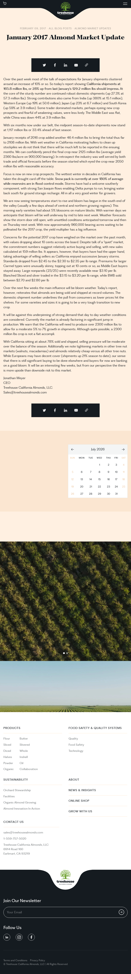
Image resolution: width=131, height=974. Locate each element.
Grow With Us (80, 811)
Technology (76, 751)
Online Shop (79, 801)
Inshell (24, 757)
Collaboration (29, 769)
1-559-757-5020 (14, 838)
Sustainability (15, 779)
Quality (73, 738)
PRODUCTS (11, 728)
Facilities (9, 796)
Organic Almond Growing (19, 802)
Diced (7, 751)
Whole (24, 751)
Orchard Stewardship (17, 790)
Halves (7, 757)
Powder (8, 763)
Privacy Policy (37, 960)
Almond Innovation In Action (21, 808)
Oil (21, 763)
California (23, 964)
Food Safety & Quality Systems (95, 728)
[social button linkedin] (6, 937)
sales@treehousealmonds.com (23, 832)
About (74, 779)
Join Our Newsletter (22, 901)
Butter (24, 738)
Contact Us (13, 822)
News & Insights (82, 790)
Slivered (25, 744)
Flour (6, 738)
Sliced (7, 744)
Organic (8, 769)
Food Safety (76, 744)
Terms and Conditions (15, 960)
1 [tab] (64, 653)
